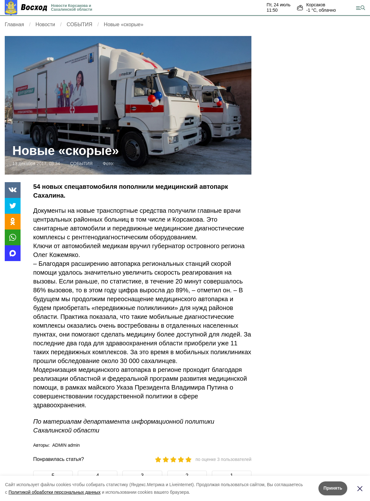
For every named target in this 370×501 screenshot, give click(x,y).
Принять (333, 488)
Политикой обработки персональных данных (55, 492)
